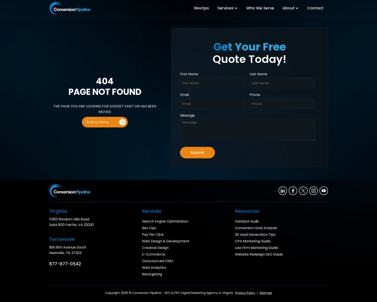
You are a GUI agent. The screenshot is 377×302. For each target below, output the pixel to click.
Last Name (258, 74)
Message (187, 115)
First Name (189, 74)
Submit (197, 152)
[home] (69, 8)
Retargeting (152, 274)
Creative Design (155, 247)
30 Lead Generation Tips (255, 234)
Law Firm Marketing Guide (256, 247)
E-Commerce (153, 254)
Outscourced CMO (157, 261)
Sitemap (266, 293)
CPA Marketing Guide (252, 241)
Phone (254, 94)
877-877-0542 (65, 264)
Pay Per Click (153, 234)
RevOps (201, 8)
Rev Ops (149, 227)
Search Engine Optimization (165, 221)
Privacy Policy (245, 293)
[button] (227, 8)
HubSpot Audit (247, 221)
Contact (315, 8)
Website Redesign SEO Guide (259, 254)
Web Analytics (154, 267)
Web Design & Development (166, 241)
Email (184, 94)
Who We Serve (260, 8)
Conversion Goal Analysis (256, 227)
